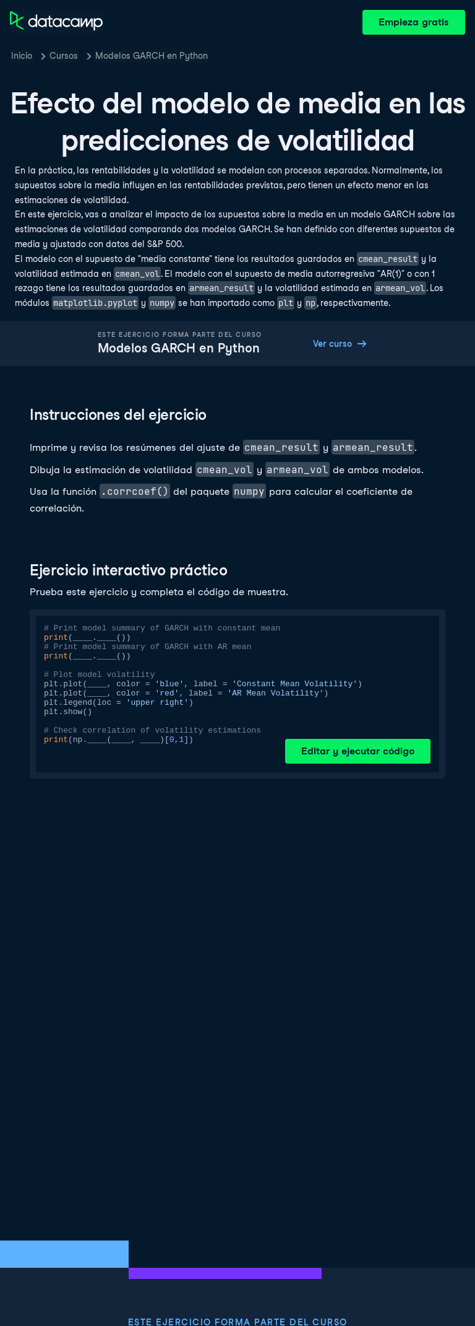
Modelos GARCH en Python (151, 56)
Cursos (63, 56)
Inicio (21, 56)
